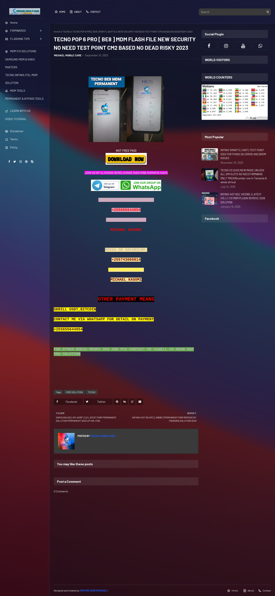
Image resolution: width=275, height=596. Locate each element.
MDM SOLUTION (74, 392)
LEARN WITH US (17, 110)
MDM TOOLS (15, 90)
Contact (93, 11)
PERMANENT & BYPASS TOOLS (24, 98)
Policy (11, 147)
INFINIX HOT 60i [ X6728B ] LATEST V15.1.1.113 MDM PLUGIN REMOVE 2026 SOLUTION (242, 198)
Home (60, 11)
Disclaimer (14, 131)
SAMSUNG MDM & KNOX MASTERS (20, 63)
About (76, 11)
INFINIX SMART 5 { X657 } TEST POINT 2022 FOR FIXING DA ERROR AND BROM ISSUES (243, 154)
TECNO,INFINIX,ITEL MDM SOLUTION (21, 78)
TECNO (66, 31)
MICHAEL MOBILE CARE (68, 55)
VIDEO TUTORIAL (16, 119)
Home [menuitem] (11, 22)
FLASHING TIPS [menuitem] (17, 39)
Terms (11, 139)
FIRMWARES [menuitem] (15, 30)
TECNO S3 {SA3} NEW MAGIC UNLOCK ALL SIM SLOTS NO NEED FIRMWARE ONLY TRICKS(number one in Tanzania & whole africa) (243, 176)
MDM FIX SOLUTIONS (20, 51)
